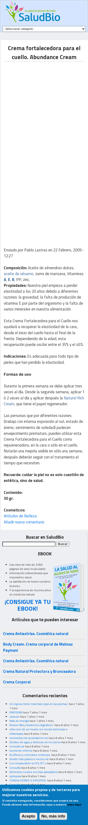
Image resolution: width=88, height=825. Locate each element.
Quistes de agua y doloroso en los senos (35, 742)
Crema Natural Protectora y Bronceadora (39, 671)
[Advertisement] (44, 105)
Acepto (28, 816)
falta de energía (19, 721)
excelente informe (21, 750)
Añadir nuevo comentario (24, 522)
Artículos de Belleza (20, 516)
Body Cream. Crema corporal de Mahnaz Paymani (38, 647)
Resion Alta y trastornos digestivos (31, 725)
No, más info (53, 816)
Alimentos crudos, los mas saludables (33, 772)
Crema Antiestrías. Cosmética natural (35, 634)
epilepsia (15, 776)
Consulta (14, 767)
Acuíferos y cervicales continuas (30, 755)
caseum (14, 716)
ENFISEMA (15, 712)
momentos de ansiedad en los (28, 738)
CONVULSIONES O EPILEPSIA (27, 780)
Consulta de (16, 746)
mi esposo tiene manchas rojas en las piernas (38, 704)
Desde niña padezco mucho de (29, 759)
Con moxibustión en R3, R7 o (27, 763)
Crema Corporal (17, 682)
